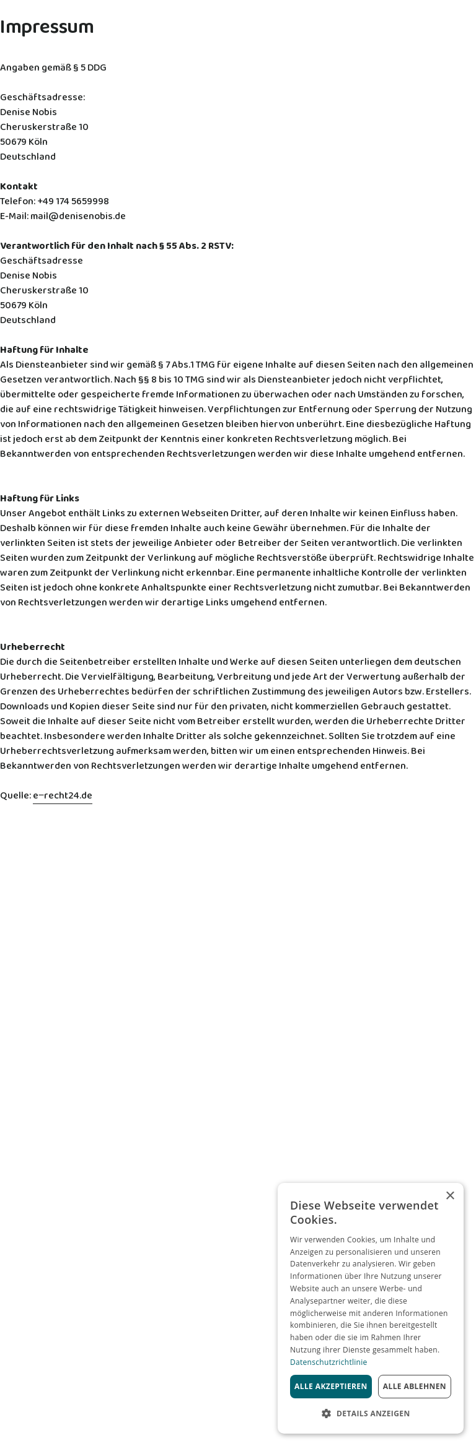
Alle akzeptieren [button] (331, 1386)
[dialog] (371, 1308)
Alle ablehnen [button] (414, 1386)
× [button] (449, 1196)
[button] (370, 1413)
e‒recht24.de (62, 795)
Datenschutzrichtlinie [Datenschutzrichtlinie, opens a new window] (329, 1362)
